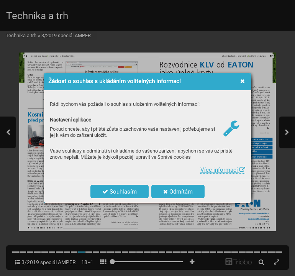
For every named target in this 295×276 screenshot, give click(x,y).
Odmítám (178, 191)
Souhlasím (119, 191)
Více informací (222, 169)
